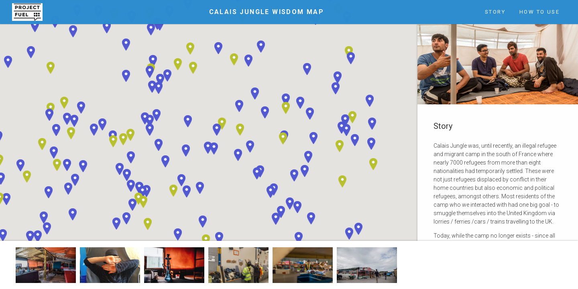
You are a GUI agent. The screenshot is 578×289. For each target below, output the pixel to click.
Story (495, 12)
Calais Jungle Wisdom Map (266, 12)
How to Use (539, 12)
